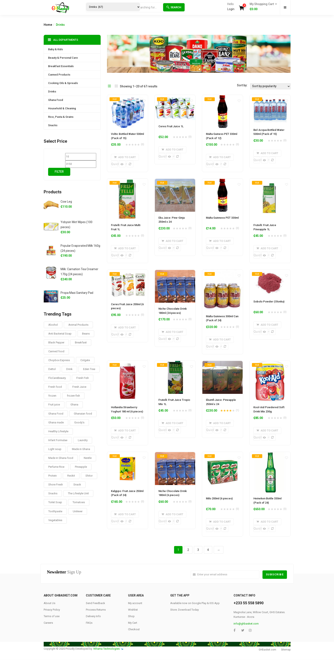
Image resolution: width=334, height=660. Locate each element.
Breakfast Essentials (61, 66)
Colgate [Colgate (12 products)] (85, 360)
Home (48, 24)
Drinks (52, 91)
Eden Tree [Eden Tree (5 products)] (89, 369)
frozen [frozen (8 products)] (52, 395)
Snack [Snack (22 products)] (77, 484)
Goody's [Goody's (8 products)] (79, 422)
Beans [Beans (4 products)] (86, 333)
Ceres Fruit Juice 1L (171, 126)
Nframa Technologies (106, 649)
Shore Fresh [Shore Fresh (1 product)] (55, 484)
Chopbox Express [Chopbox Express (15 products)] (59, 360)
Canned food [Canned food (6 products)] (56, 351)
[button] (261, 7)
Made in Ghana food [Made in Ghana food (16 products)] (60, 457)
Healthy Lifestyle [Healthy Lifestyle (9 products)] (58, 431)
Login (230, 9)
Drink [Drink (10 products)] (69, 369)
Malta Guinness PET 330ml (222, 217)
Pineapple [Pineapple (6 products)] (81, 466)
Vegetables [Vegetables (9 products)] (55, 520)
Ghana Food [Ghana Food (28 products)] (55, 413)
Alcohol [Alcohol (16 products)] (53, 324)
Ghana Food (55, 100)
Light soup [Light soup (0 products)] (54, 449)
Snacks (52, 125)
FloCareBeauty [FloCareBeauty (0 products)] (57, 377)
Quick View (114, 164)
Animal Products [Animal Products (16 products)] (78, 324)
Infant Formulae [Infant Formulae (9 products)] (57, 440)
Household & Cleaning (62, 108)
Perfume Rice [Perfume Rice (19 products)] (56, 466)
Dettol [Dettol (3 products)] (52, 369)
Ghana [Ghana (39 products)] (74, 404)
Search (173, 7)
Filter (59, 171)
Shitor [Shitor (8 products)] (89, 475)
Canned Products (59, 74)
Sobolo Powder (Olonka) (268, 301)
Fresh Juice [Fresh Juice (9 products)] (79, 386)
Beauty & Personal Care (63, 57)
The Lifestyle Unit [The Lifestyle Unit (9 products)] (78, 493)
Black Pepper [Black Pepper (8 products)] (56, 342)
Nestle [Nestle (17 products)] (88, 457)
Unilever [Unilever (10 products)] (77, 511)
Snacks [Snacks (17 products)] (52, 493)
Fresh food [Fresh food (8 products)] (55, 386)
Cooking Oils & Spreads (63, 83)
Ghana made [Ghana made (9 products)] (56, 422)
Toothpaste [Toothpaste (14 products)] (55, 511)
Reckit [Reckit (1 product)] (71, 475)
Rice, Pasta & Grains (60, 116)
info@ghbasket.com (246, 623)
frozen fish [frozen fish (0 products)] (73, 395)
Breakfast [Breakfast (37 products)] (81, 342)
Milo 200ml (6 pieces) (219, 498)
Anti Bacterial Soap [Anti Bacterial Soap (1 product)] (60, 333)
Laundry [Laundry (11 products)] (83, 440)
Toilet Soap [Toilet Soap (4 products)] (55, 502)
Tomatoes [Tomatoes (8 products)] (79, 502)
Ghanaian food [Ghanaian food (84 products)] (83, 413)
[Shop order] (270, 86)
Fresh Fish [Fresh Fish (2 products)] (82, 377)
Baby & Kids (55, 49)
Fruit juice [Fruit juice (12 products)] (54, 404)
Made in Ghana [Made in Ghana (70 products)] (81, 449)
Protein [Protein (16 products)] (52, 475)
